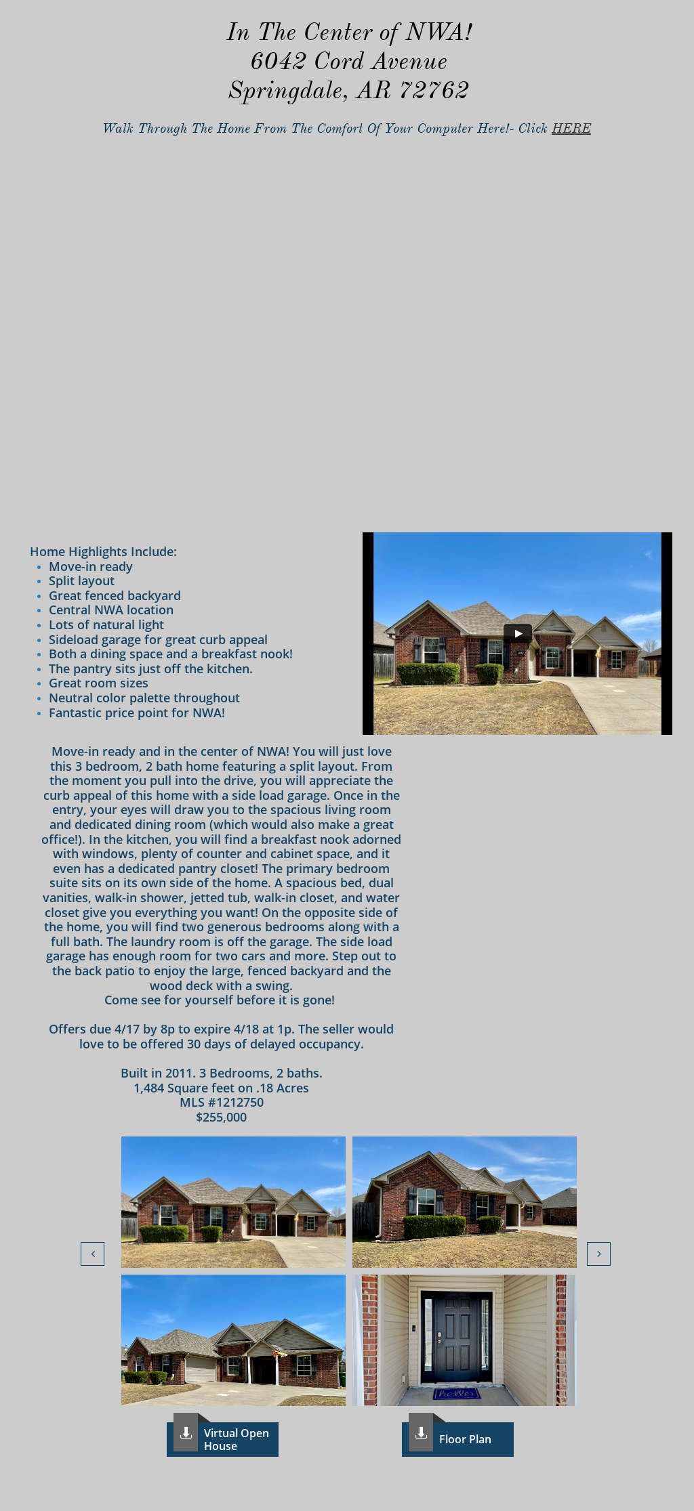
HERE (571, 128)
